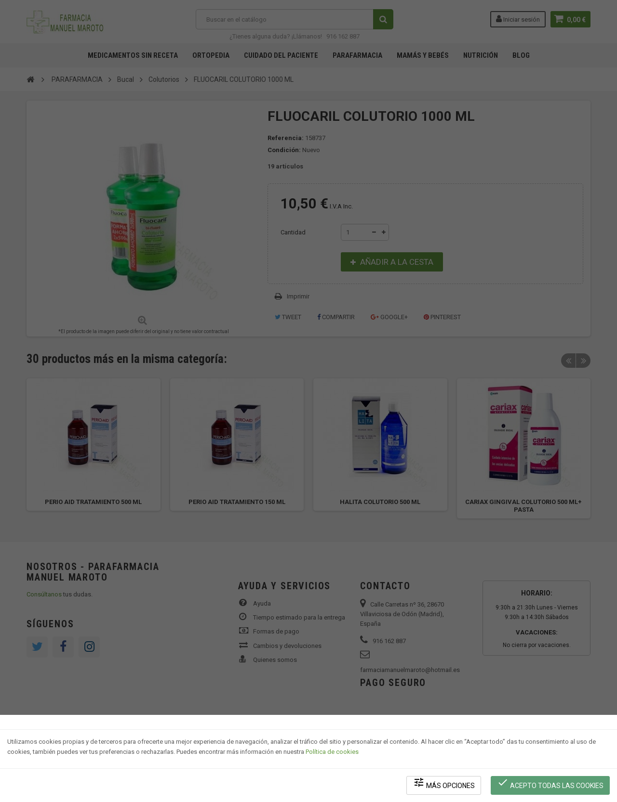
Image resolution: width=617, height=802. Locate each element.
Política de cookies (332, 751)
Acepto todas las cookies (550, 782)
